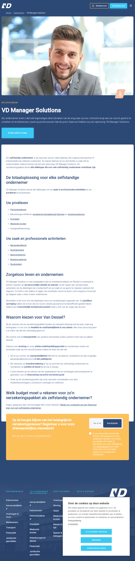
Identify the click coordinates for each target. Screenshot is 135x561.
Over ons (113, 495)
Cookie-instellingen (96, 548)
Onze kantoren (115, 499)
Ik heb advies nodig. (17, 133)
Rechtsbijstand (17, 250)
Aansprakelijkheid (18, 245)
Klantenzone (83, 487)
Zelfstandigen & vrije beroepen (39, 474)
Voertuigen (58, 482)
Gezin (56, 493)
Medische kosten (18, 224)
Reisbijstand (16, 264)
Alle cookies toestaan (81, 540)
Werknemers (12, 504)
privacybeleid (103, 446)
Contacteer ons (118, 6)
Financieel (11, 515)
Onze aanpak (114, 504)
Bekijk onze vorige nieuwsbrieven (31, 436)
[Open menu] (130, 5)
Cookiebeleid (73, 532)
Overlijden (14, 219)
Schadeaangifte (84, 482)
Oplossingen (19, 13)
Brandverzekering (18, 259)
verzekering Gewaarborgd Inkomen (48, 214)
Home (8, 13)
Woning (57, 487)
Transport (10, 509)
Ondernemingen (14, 474)
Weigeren (111, 540)
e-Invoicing (82, 493)
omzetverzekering (76, 214)
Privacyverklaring (74, 529)
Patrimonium (12, 482)
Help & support (85, 474)
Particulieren (61, 474)
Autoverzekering (17, 255)
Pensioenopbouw (18, 209)
